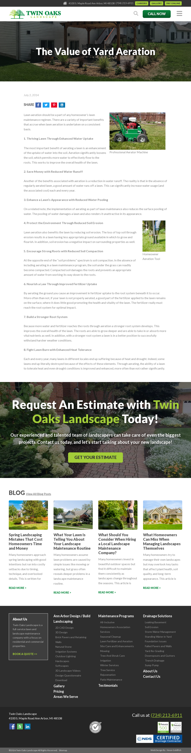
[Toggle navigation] (179, 13)
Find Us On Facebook (12, 726)
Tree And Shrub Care (112, 655)
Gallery (156, 3)
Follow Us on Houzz (20, 726)
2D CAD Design (64, 627)
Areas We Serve (66, 697)
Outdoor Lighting (65, 656)
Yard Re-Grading (154, 651)
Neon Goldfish (174, 750)
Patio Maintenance (111, 679)
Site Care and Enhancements (117, 646)
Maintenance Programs (116, 616)
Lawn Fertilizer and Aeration (116, 641)
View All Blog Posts (38, 494)
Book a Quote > (24, 654)
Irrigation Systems (66, 651)
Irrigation (105, 660)
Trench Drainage (154, 660)
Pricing (59, 691)
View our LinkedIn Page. (28, 726)
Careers (142, 3)
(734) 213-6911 (125, 3)
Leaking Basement (155, 622)
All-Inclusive (107, 622)
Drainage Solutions (157, 616)
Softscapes (62, 665)
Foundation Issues (156, 641)
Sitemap (63, 750)
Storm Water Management (160, 631)
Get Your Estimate (95, 457)
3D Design (61, 632)
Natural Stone (63, 646)
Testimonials (108, 685)
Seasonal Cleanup (110, 636)
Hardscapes (62, 661)
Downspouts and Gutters (160, 655)
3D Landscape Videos (68, 670)
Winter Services (109, 665)
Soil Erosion (151, 627)
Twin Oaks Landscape (23, 713)
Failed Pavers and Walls (158, 646)
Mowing (104, 651)
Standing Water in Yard (158, 636)
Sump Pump (152, 665)
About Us (150, 671)
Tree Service (107, 670)
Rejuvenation (108, 674)
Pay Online (173, 3)
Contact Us (151, 676)
